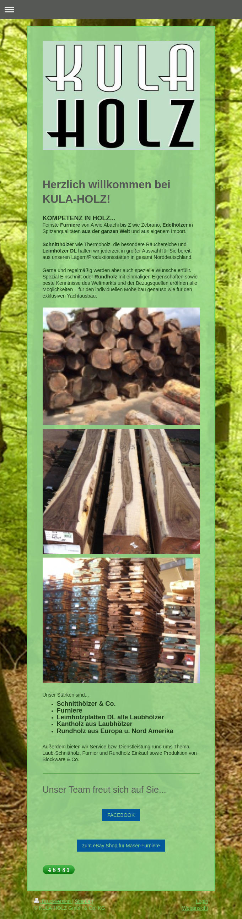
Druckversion (53, 901)
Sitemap (84, 901)
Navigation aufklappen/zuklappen (121, 9)
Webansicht (195, 908)
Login (202, 901)
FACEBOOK (121, 815)
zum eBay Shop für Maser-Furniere (121, 845)
